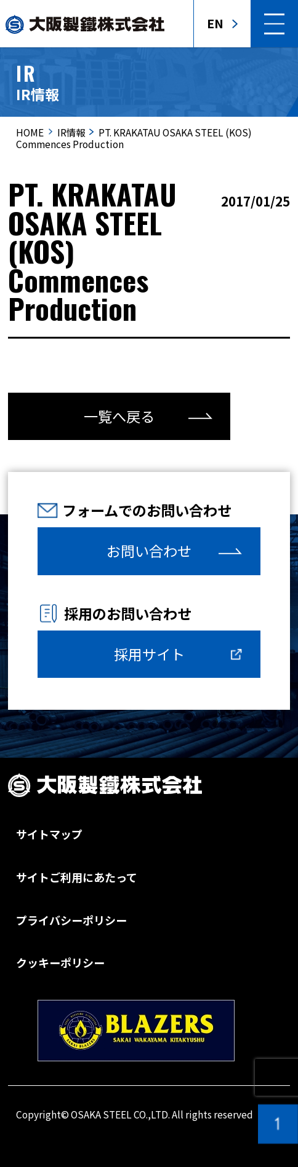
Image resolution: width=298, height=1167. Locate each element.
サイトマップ (49, 833)
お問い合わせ (149, 550)
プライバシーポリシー (71, 919)
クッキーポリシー (60, 962)
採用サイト (149, 653)
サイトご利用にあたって (76, 876)
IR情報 (71, 132)
